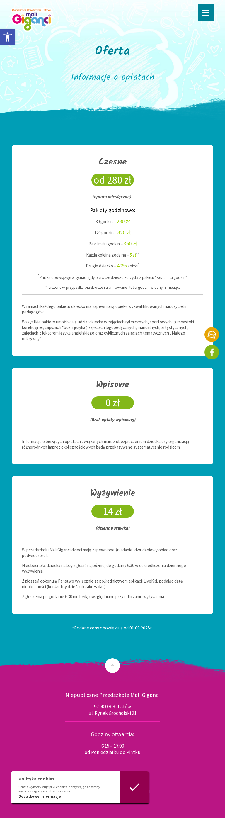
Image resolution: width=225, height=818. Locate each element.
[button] (7, 37)
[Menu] (206, 12)
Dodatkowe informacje (39, 796)
